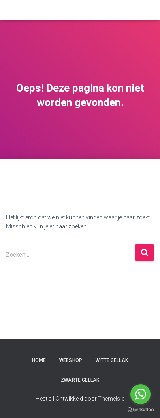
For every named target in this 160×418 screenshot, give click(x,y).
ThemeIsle (111, 398)
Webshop (70, 360)
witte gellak (112, 360)
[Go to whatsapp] (140, 394)
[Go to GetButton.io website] (141, 409)
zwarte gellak (80, 380)
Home (39, 360)
